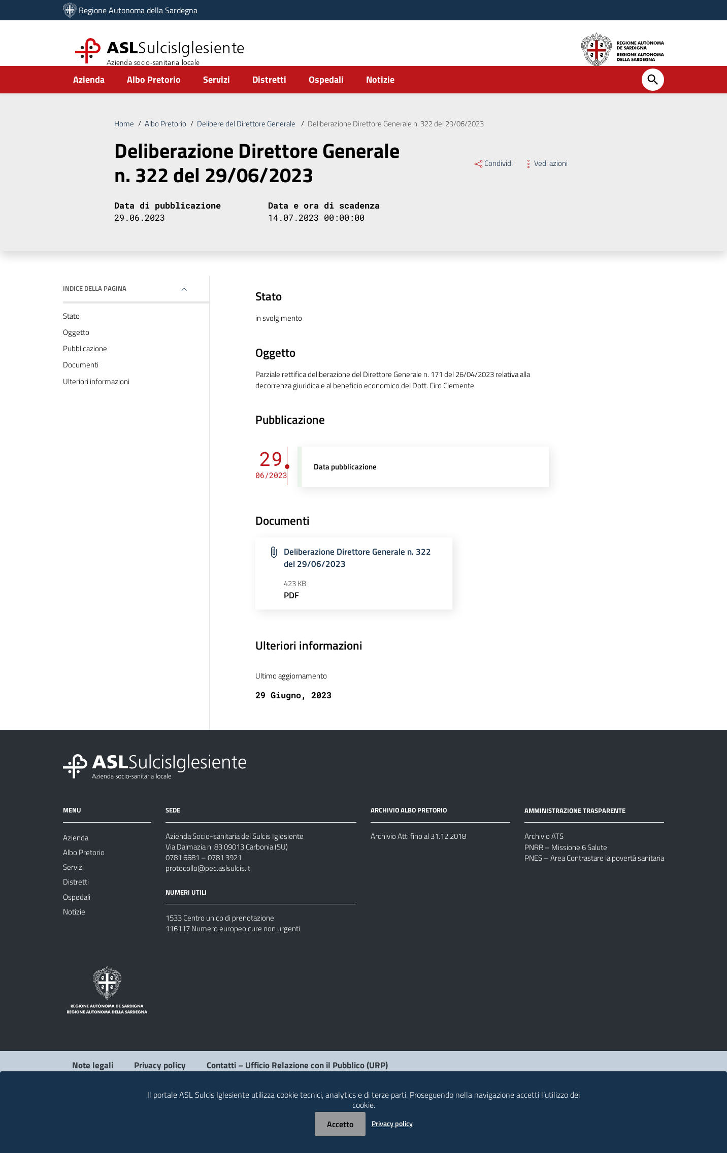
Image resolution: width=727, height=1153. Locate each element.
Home (124, 139)
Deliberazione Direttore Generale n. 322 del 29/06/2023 (413, 139)
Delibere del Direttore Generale (254, 139)
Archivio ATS (545, 870)
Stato (72, 336)
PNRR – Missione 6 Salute (569, 882)
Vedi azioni (547, 180)
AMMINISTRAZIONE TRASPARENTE (578, 843)
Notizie (380, 94)
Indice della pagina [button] (97, 307)
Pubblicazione (86, 371)
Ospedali (326, 94)
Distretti (269, 94)
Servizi (216, 94)
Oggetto (77, 354)
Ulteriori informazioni (98, 407)
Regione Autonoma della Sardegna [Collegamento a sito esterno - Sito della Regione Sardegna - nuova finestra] (138, 10)
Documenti (81, 389)
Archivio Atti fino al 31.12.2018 (424, 869)
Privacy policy (392, 1123)
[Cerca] (653, 95)
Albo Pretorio (154, 94)
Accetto (340, 1124)
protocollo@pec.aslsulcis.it (210, 906)
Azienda (89, 94)
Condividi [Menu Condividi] (493, 180)
